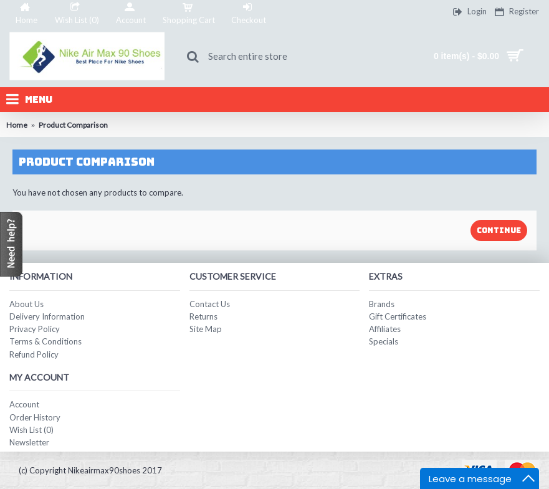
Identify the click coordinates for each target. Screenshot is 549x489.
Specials (383, 341)
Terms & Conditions (45, 341)
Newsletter (29, 442)
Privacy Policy (34, 329)
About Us (26, 304)
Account (24, 404)
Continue (499, 230)
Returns (203, 316)
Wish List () (31, 430)
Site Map (205, 329)
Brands (381, 304)
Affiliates (385, 329)
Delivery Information (47, 316)
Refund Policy (34, 354)
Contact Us (209, 304)
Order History (34, 417)
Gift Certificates (397, 316)
